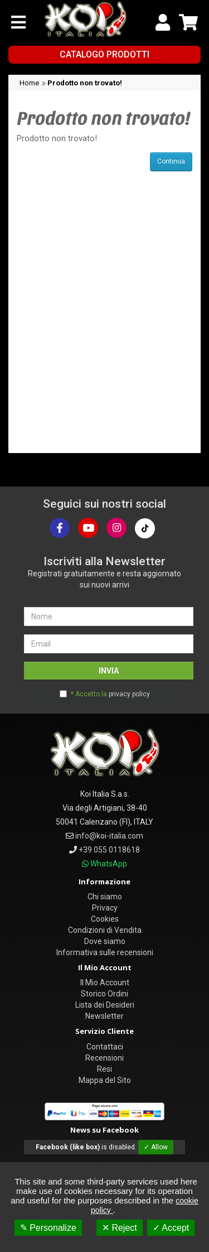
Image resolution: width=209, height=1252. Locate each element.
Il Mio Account (104, 982)
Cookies (105, 918)
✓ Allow (156, 1147)
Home (29, 83)
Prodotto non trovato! (84, 83)
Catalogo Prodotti (104, 54)
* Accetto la (110, 694)
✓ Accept (171, 1227)
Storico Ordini (104, 993)
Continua (171, 161)
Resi (104, 1069)
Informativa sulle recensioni (104, 952)
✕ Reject (119, 1227)
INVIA (109, 670)
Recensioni (104, 1057)
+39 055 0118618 (109, 849)
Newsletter (104, 1016)
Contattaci (104, 1046)
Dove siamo (104, 941)
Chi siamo (105, 896)
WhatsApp (108, 863)
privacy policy (129, 694)
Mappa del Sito (105, 1080)
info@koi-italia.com (109, 835)
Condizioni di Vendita (105, 930)
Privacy (105, 907)
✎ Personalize (48, 1227)
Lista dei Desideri (104, 1004)
